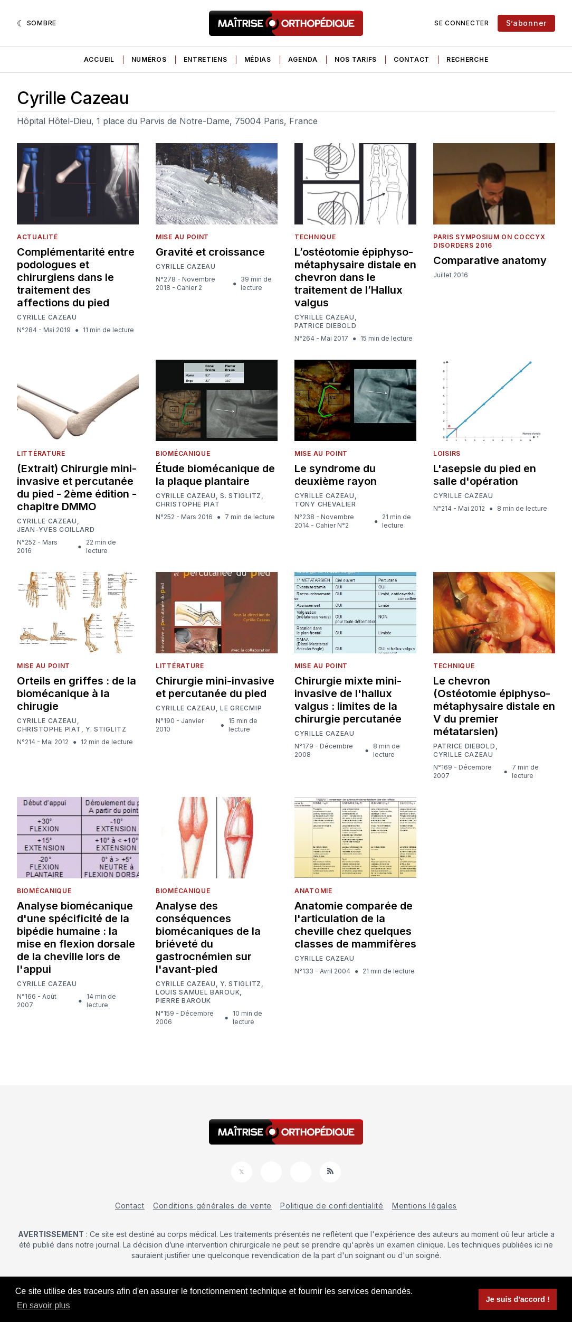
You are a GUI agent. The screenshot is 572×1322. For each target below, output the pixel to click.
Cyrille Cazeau (47, 317)
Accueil (99, 59)
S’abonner (526, 22)
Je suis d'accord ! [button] (518, 1299)
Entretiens (205, 59)
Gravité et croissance (210, 252)
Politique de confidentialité (332, 1205)
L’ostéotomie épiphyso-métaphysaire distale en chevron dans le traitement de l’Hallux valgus (355, 277)
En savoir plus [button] (43, 1305)
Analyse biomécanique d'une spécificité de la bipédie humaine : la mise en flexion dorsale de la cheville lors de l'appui (76, 937)
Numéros (149, 59)
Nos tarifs (356, 59)
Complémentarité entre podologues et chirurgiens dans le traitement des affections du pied (76, 277)
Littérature (41, 453)
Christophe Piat (188, 504)
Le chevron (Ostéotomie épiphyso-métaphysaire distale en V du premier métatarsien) (494, 706)
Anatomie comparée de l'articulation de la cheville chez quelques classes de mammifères (355, 924)
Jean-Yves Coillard (56, 530)
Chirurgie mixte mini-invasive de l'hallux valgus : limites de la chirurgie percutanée (348, 699)
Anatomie (313, 891)
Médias (257, 59)
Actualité (37, 237)
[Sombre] (36, 23)
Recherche (467, 59)
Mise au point (182, 237)
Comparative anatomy (490, 260)
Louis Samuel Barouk (198, 992)
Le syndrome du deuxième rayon (335, 474)
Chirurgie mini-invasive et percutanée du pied (215, 687)
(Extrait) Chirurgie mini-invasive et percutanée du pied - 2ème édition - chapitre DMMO (77, 487)
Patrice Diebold (325, 326)
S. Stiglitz (240, 496)
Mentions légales (424, 1205)
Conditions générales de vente (212, 1205)
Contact (412, 59)
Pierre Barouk (183, 1001)
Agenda (303, 59)
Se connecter (461, 23)
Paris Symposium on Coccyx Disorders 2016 (489, 241)
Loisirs (447, 453)
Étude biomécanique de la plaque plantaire (215, 474)
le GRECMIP (241, 708)
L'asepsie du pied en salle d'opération (484, 474)
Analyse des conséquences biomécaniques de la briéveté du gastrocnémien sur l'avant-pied (208, 937)
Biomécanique (183, 453)
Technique (315, 237)
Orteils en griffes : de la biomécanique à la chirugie (76, 693)
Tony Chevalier (325, 504)
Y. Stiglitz (106, 729)
